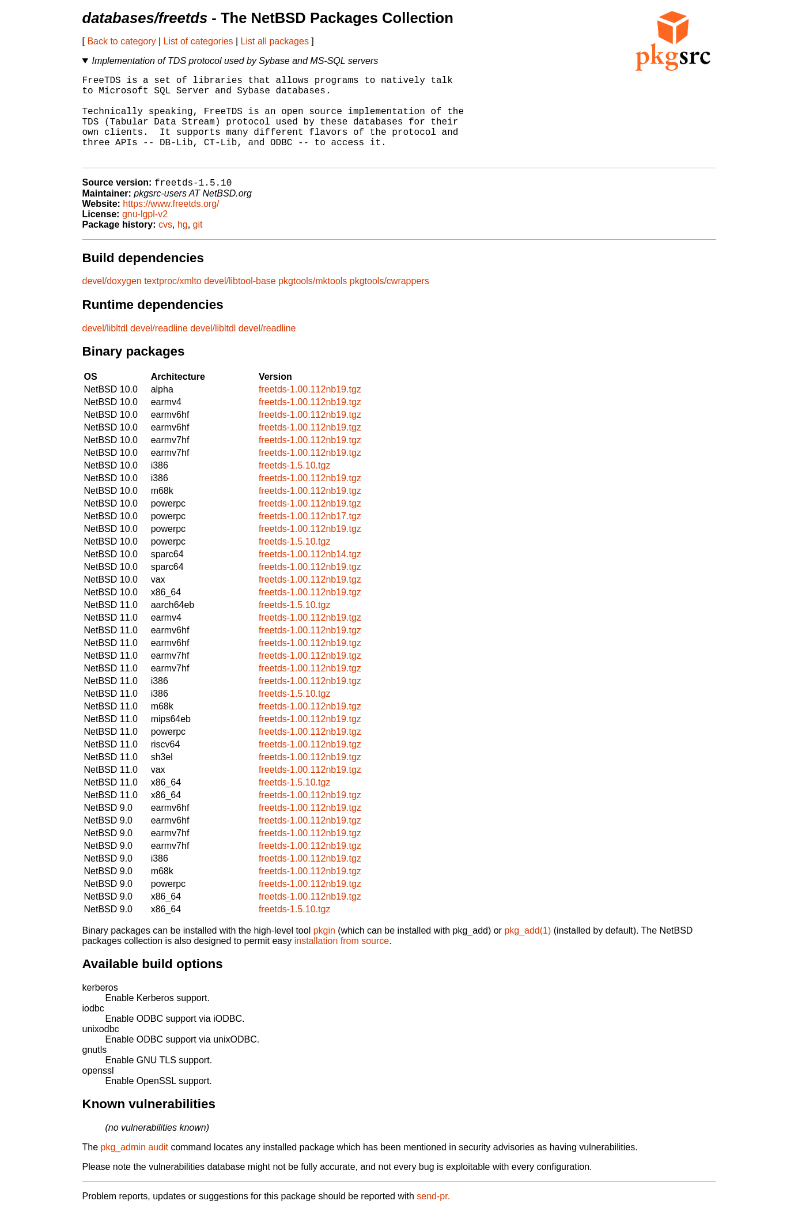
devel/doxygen (112, 301)
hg (182, 245)
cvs (165, 245)
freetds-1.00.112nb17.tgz (310, 536)
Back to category (121, 41)
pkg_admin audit (134, 1167)
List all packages (275, 41)
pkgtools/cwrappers (389, 301)
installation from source (341, 961)
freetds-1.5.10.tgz (295, 485)
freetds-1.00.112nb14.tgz (310, 574)
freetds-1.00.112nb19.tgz (310, 409)
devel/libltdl (105, 348)
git (198, 245)
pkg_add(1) (527, 951)
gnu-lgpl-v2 (145, 234)
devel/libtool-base (240, 301)
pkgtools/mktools (312, 301)
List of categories (198, 41)
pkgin (324, 951)
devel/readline (159, 348)
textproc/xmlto (173, 301)
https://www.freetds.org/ (171, 224)
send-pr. (433, 1216)
